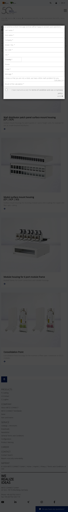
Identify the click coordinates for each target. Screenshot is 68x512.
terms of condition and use (42, 90)
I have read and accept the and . (37, 91)
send (60, 96)
